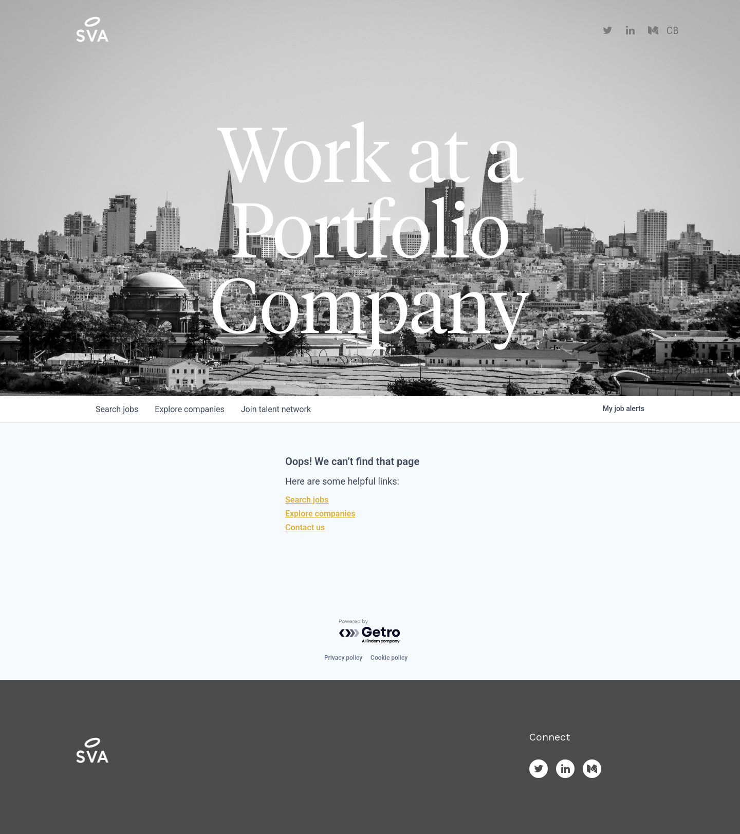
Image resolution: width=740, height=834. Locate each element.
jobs (117, 409)
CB (672, 31)
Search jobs (306, 500)
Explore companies (320, 513)
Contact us (305, 527)
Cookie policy (389, 657)
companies (189, 409)
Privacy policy (343, 657)
